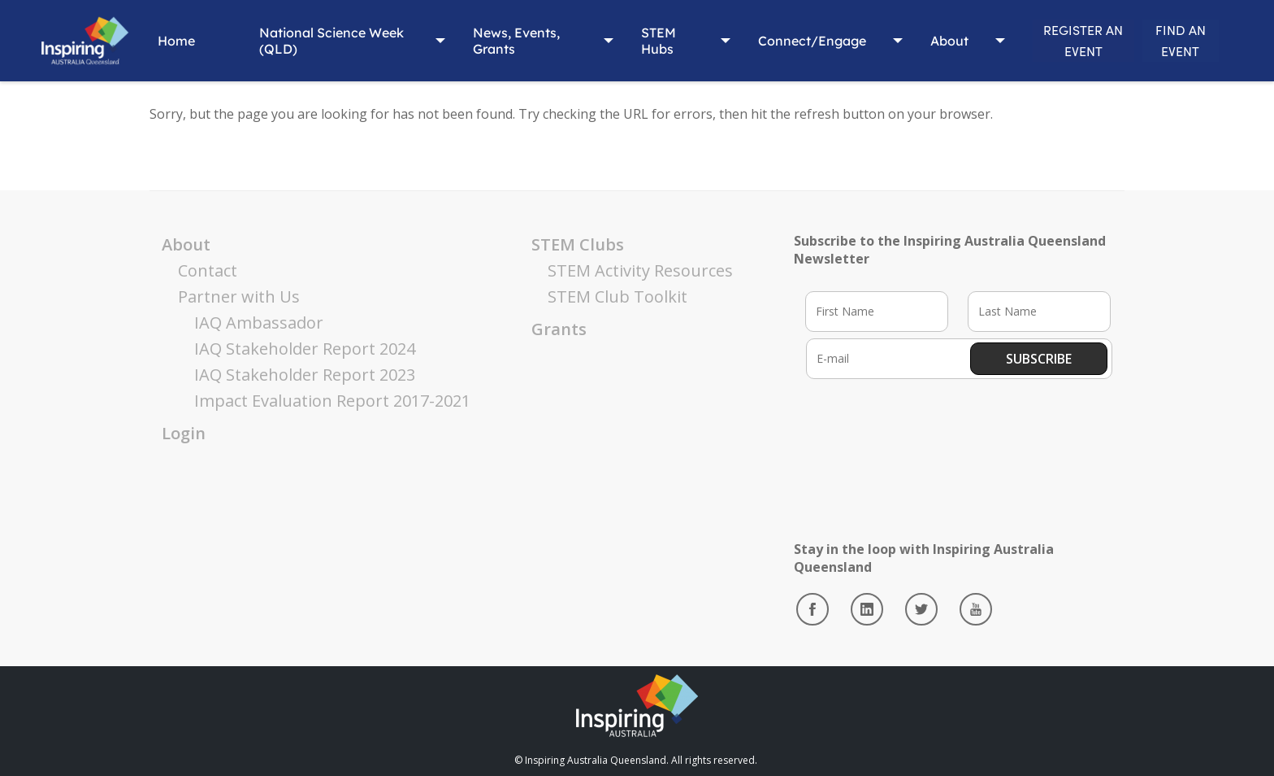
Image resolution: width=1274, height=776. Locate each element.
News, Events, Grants (487, 40)
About (893, 41)
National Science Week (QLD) (305, 40)
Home (169, 41)
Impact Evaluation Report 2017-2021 (332, 401)
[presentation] (929, 441)
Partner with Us (239, 296)
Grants (559, 329)
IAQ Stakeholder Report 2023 (304, 375)
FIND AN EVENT (1165, 39)
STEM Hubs (613, 40)
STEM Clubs (577, 244)
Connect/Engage (756, 41)
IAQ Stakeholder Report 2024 (304, 349)
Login (184, 433)
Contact (207, 270)
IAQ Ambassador (258, 323)
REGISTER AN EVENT (1039, 39)
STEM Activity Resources (640, 270)
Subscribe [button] (1039, 359)
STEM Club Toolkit (617, 296)
